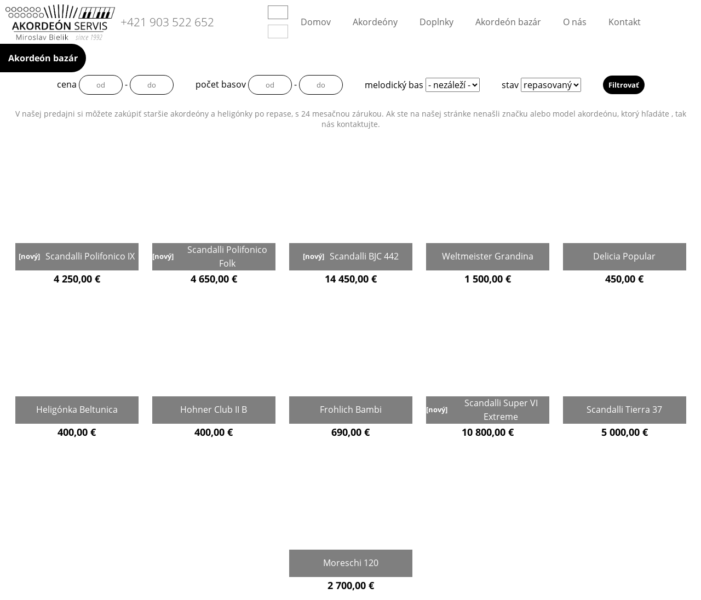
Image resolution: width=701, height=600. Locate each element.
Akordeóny (375, 22)
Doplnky (436, 22)
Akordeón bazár (508, 22)
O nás (575, 22)
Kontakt (624, 22)
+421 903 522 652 (167, 22)
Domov (316, 22)
